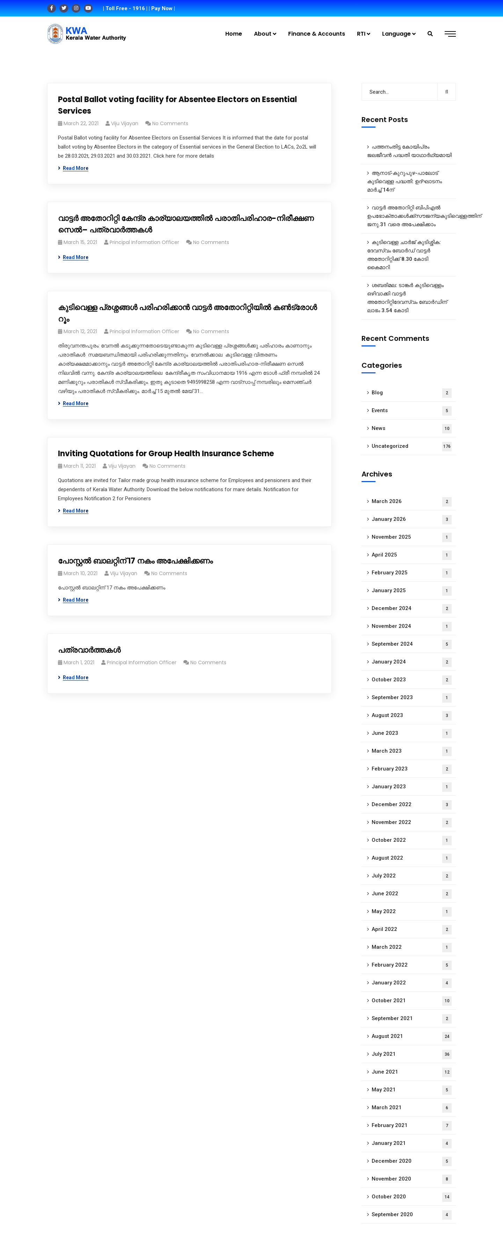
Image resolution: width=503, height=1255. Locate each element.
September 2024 (412, 644)
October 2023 (412, 680)
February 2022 (412, 965)
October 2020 (412, 1197)
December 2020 (412, 1161)
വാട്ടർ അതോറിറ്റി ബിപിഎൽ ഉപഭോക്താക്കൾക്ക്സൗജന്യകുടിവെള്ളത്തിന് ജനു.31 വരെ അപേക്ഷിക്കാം (411, 216)
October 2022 (412, 840)
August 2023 (412, 715)
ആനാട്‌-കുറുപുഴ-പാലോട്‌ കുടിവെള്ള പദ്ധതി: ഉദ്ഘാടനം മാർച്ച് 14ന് (404, 181)
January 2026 (412, 519)
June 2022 (412, 894)
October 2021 (412, 1001)
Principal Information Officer (144, 242)
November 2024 (412, 626)
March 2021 (412, 1108)
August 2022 (412, 858)
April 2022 (412, 929)
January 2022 (412, 983)
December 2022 (412, 805)
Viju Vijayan (124, 123)
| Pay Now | (162, 8)
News (412, 428)
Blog (412, 393)
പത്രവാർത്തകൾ (89, 650)
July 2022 (412, 876)
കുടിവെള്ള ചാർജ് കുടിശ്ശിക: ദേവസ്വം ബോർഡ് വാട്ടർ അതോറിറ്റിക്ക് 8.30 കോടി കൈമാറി (404, 255)
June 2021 (412, 1072)
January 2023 (412, 787)
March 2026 (412, 502)
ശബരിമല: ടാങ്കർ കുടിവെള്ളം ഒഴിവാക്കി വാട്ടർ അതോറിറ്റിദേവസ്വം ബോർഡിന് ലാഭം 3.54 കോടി (407, 298)
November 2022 (412, 822)
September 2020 (412, 1215)
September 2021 (412, 1019)
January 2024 (412, 662)
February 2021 (412, 1126)
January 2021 (412, 1143)
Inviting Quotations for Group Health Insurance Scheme (166, 453)
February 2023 (412, 769)
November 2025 (412, 537)
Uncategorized (412, 446)
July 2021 (412, 1054)
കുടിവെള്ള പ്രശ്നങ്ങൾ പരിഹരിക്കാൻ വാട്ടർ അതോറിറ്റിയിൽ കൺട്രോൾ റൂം (187, 313)
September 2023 (412, 698)
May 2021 (412, 1090)
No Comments (170, 123)
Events (412, 411)
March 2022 (412, 947)
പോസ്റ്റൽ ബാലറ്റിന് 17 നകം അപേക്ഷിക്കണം (135, 560)
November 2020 (412, 1179)
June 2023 (412, 733)
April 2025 (412, 555)
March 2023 (412, 751)
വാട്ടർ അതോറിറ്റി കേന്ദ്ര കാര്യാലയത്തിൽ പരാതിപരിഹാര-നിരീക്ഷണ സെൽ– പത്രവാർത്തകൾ (186, 224)
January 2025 (412, 591)
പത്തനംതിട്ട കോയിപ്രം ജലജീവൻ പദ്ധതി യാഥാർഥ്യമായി (409, 151)
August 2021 (412, 1036)
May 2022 (412, 912)
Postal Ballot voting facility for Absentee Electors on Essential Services (177, 105)
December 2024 (412, 609)
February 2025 (412, 573)
